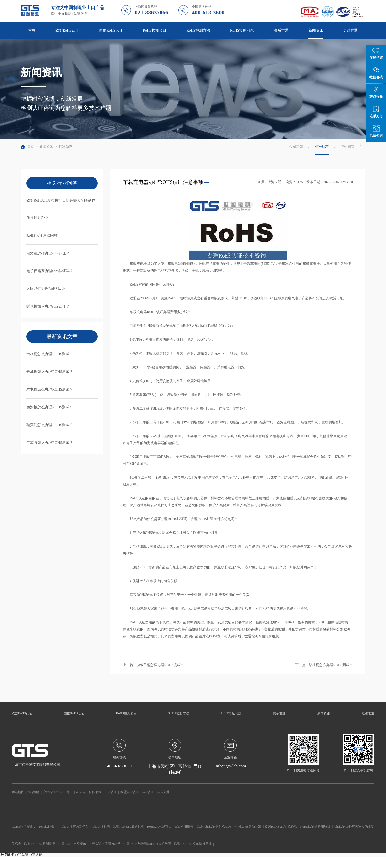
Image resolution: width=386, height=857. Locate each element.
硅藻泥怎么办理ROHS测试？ (49, 425)
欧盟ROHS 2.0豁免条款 (281, 826)
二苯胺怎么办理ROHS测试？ (49, 443)
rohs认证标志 (101, 826)
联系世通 (281, 30)
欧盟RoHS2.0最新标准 (128, 826)
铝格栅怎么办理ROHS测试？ (49, 354)
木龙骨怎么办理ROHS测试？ (49, 389)
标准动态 (65, 147)
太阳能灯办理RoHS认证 (45, 289)
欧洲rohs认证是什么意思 (214, 826)
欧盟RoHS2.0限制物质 (39, 844)
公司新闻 (296, 147)
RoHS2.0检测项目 (159, 826)
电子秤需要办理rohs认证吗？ (49, 271)
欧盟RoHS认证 (67, 30)
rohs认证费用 (48, 826)
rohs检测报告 (184, 826)
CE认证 (23, 855)
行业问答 (347, 147)
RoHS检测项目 (155, 30)
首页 (31, 30)
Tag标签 (33, 792)
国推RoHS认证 (111, 30)
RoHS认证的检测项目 (315, 826)
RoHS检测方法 (198, 30)
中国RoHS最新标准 (247, 826)
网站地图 (18, 792)
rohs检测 (163, 792)
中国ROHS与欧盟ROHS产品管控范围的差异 (89, 844)
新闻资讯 (315, 30)
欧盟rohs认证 (129, 792)
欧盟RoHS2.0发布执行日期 (192, 844)
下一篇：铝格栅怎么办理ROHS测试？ (324, 665)
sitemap (81, 792)
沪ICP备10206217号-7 (58, 792)
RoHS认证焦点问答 (42, 235)
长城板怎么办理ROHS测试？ (49, 372)
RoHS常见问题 (242, 30)
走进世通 (350, 30)
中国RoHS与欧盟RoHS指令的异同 (147, 844)
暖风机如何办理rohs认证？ (48, 306)
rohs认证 (110, 792)
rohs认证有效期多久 (74, 826)
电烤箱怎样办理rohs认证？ (48, 253)
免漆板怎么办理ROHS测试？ (49, 407)
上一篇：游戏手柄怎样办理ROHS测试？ (153, 665)
